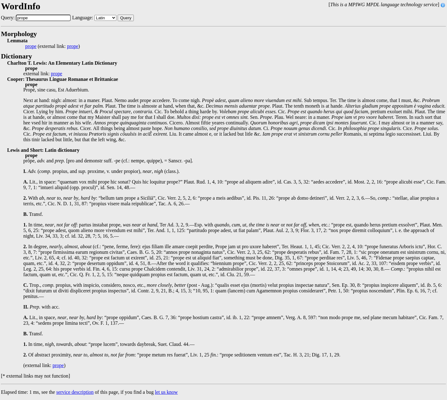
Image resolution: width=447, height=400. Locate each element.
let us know (166, 392)
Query (125, 18)
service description (74, 392)
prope (30, 46)
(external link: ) (52, 46)
